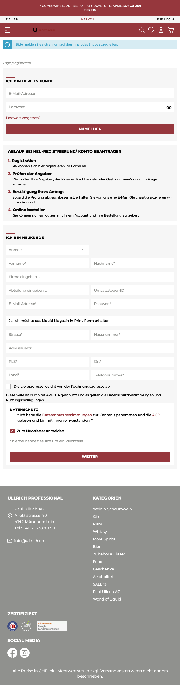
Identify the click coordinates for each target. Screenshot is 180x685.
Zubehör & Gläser (109, 554)
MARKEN (87, 19)
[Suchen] (142, 30)
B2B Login (165, 19)
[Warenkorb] (170, 30)
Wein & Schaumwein (112, 509)
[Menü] (7, 30)
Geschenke (103, 569)
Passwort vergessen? (23, 118)
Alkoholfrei (103, 576)
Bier (96, 546)
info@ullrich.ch (29, 541)
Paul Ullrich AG (106, 591)
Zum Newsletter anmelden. (41, 431)
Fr (16, 19)
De (8, 19)
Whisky (100, 531)
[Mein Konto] (161, 30)
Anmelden (90, 129)
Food (97, 561)
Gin (96, 516)
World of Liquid (107, 599)
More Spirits (104, 539)
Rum (97, 524)
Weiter (90, 456)
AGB (156, 415)
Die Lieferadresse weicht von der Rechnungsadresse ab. (62, 386)
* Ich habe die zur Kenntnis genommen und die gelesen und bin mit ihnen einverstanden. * (88, 418)
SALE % (99, 584)
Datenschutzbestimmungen (67, 415)
